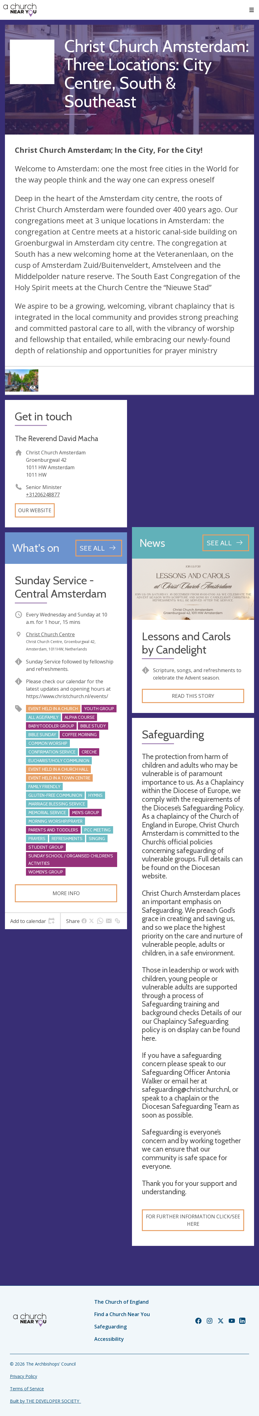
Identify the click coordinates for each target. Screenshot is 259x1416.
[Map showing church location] (193, 461)
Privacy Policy (23, 1376)
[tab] (32, 921)
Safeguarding (110, 1326)
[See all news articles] (225, 542)
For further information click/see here (193, 1220)
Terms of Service (27, 1389)
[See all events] (98, 548)
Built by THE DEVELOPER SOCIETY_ (45, 1401)
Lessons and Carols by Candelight (186, 643)
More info (66, 893)
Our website (34, 510)
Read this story (193, 696)
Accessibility (109, 1339)
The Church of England (121, 1301)
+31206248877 (43, 494)
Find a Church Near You (122, 1314)
